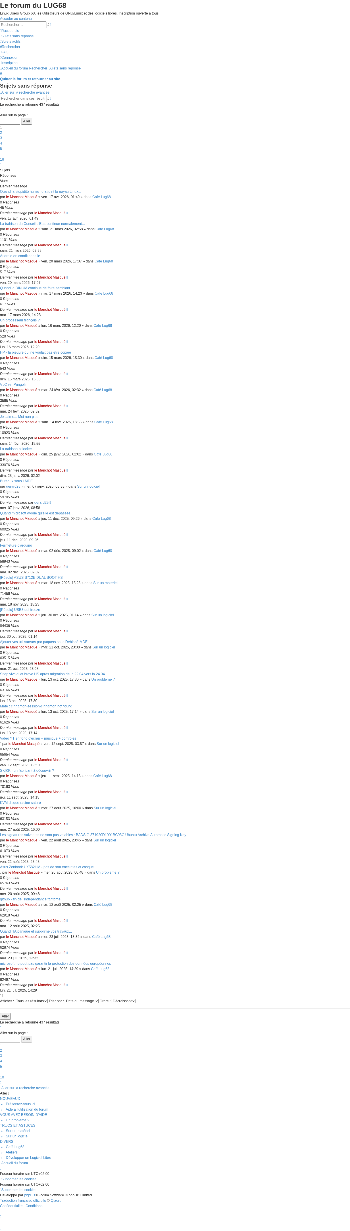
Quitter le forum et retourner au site (30, 79)
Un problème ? (103, 679)
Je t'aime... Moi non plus (19, 417)
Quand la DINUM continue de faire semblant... (36, 288)
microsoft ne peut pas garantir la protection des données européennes (55, 963)
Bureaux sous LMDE (16, 481)
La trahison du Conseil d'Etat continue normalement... (42, 224)
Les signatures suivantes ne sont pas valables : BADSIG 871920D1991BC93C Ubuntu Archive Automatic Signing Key (93, 835)
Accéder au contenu (16, 19)
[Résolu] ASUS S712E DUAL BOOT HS (31, 577)
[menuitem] (17, 36)
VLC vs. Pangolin (13, 384)
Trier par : (73, 1001)
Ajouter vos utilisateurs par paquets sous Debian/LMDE (44, 642)
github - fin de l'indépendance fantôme (30, 899)
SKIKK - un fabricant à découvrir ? (27, 770)
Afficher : (24, 1001)
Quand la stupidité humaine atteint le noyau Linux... (40, 191)
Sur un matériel (105, 583)
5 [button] (1, 149)
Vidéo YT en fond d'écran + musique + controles (38, 738)
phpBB (29, 1195)
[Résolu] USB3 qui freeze (20, 610)
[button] (0, 110)
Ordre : (117, 1001)
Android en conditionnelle (20, 256)
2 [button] (1, 132)
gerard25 (13, 486)
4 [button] (1, 143)
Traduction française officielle (23, 1200)
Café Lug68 (101, 197)
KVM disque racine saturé (20, 803)
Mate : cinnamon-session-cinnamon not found (36, 706)
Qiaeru (56, 1200)
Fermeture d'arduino (16, 545)
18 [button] (2, 159)
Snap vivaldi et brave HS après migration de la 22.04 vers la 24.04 (52, 674)
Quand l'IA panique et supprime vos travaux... (36, 931)
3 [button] (1, 138)
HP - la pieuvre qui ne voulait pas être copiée (35, 352)
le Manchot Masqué (22, 197)
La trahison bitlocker (16, 449)
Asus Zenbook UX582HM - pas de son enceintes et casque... (48, 867)
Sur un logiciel (88, 486)
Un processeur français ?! (20, 320)
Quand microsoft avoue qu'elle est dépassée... (36, 513)
